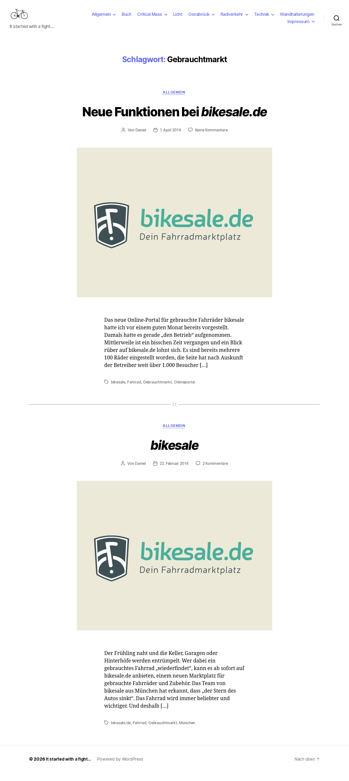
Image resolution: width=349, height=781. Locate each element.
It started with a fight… (69, 767)
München (189, 731)
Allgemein (101, 17)
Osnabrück (199, 17)
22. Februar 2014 (174, 471)
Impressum (298, 25)
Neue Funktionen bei (174, 118)
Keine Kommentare (212, 138)
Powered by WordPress (122, 767)
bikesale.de (121, 731)
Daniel (139, 138)
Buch (126, 17)
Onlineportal (186, 389)
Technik (261, 17)
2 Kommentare (216, 471)
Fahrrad (135, 389)
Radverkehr (232, 17)
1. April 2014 (170, 138)
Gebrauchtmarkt (158, 389)
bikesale (118, 389)
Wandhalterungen (297, 17)
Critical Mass (149, 17)
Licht (177, 17)
